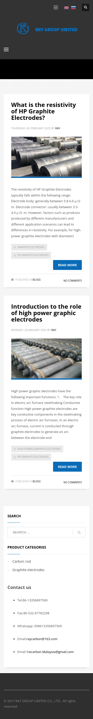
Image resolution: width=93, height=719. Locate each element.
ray (57, 128)
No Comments (72, 280)
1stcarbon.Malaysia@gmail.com (50, 652)
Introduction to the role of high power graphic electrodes (46, 313)
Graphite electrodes (28, 569)
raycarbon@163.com (41, 639)
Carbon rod (21, 561)
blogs (37, 279)
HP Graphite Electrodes (33, 255)
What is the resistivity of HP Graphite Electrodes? (43, 111)
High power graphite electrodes (39, 449)
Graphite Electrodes (31, 247)
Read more (67, 265)
